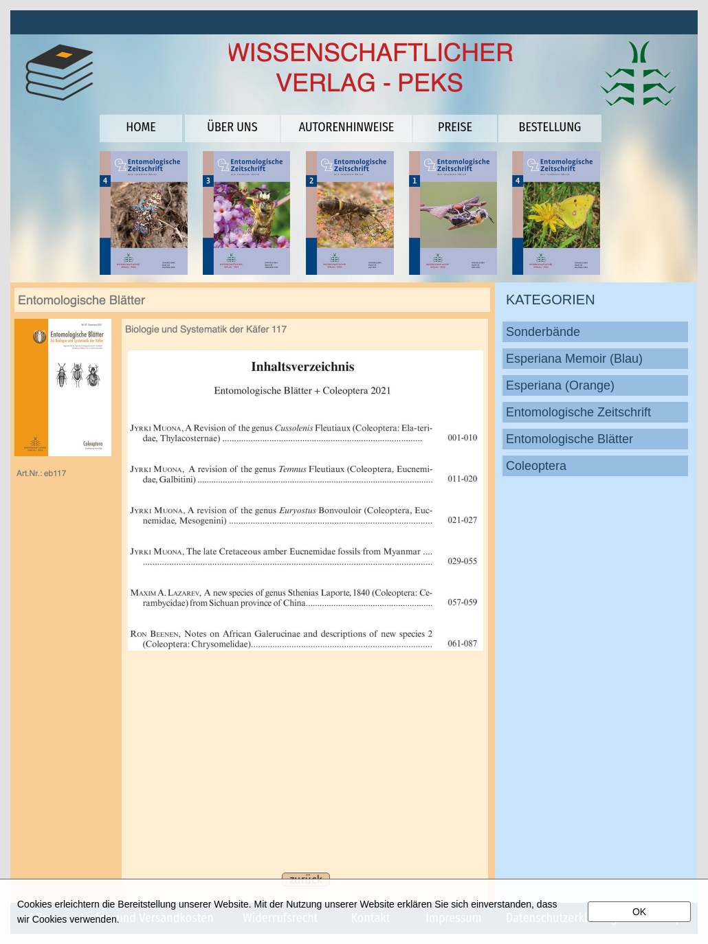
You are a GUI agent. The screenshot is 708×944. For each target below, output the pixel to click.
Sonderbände (543, 332)
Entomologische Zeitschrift (578, 412)
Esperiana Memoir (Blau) (574, 359)
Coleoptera (536, 466)
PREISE (455, 127)
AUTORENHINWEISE (347, 127)
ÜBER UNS (232, 127)
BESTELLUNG (550, 127)
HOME (140, 127)
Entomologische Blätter (569, 439)
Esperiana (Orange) (560, 385)
